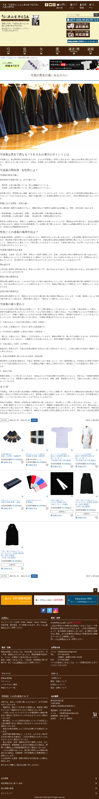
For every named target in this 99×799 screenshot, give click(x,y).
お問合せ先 (55, 647)
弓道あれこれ (11, 58)
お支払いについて (58, 684)
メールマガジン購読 (9, 684)
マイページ (6, 673)
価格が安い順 (14, 420)
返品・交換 (6, 647)
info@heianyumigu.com (67, 652)
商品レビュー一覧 (8, 688)
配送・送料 (55, 618)
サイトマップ (6, 793)
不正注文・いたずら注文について (15, 696)
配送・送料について (59, 681)
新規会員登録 (6, 678)
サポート (54, 673)
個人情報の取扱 (7, 788)
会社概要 (54, 696)
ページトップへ (95, 590)
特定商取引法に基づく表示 (12, 783)
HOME (3, 58)
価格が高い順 (25, 420)
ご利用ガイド (63, 639)
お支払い (5, 618)
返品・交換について (59, 688)
